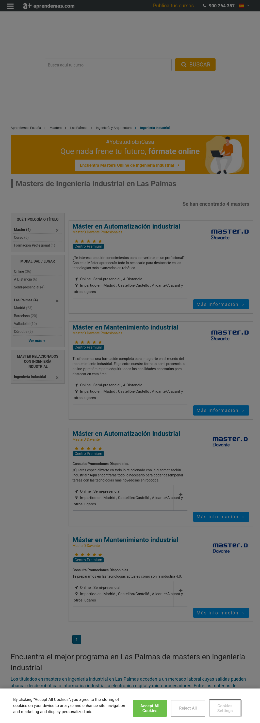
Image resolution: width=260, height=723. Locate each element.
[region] (130, 705)
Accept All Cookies (149, 708)
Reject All (188, 708)
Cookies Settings (225, 708)
